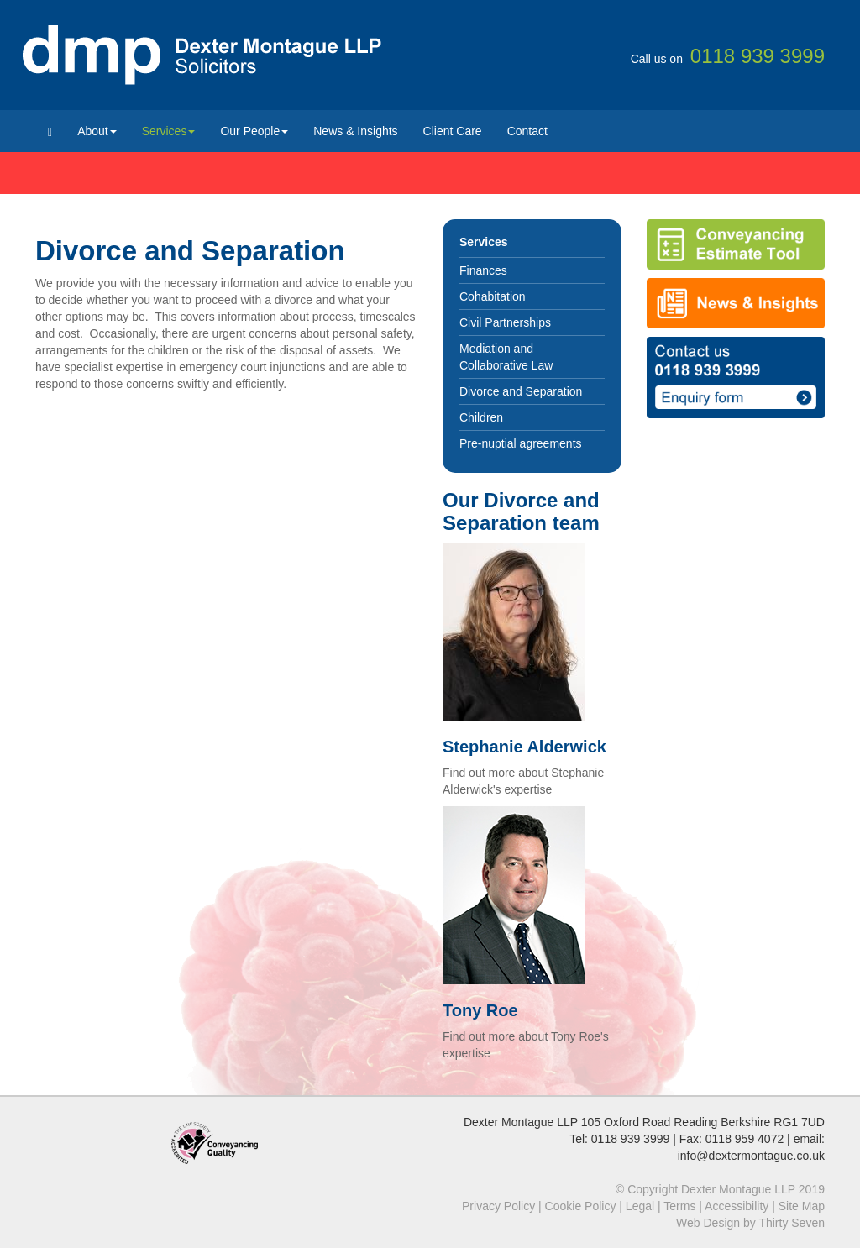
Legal (640, 1206)
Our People (254, 131)
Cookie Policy (580, 1206)
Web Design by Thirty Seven (750, 1223)
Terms (679, 1206)
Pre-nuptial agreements (520, 443)
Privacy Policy (498, 1206)
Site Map (802, 1206)
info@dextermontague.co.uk (751, 1155)
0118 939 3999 (630, 1139)
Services (169, 131)
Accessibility (736, 1206)
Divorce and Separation (520, 391)
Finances (483, 270)
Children (481, 417)
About (97, 131)
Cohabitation (492, 296)
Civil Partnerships (505, 322)
